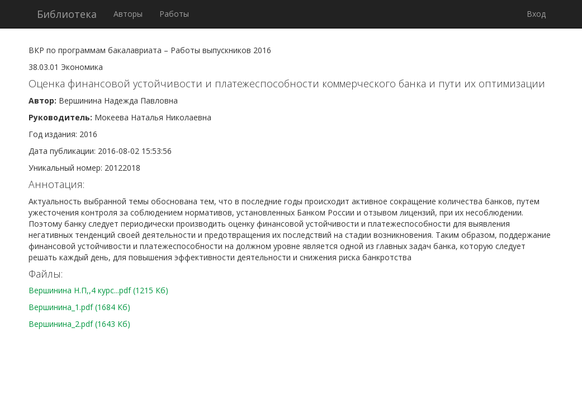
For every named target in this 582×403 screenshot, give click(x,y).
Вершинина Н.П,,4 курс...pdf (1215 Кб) (98, 290)
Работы (174, 13)
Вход (536, 13)
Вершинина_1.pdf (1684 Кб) (79, 307)
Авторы (128, 13)
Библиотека (67, 14)
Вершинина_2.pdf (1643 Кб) (79, 323)
